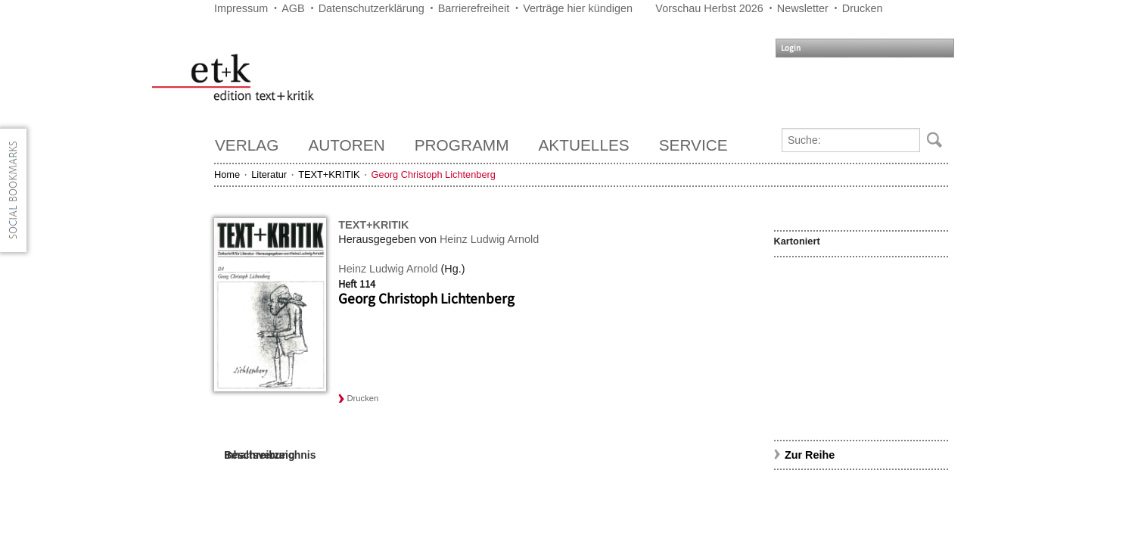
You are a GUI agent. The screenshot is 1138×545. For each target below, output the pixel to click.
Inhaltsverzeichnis (270, 455)
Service (693, 145)
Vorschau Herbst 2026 (709, 8)
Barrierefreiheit (473, 8)
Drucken (862, 8)
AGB (292, 8)
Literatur (269, 174)
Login (791, 48)
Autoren (346, 145)
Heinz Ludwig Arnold (489, 239)
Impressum (241, 8)
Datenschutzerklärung (371, 8)
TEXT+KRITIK (328, 174)
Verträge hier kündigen (578, 8)
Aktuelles (584, 145)
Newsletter (803, 8)
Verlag (246, 145)
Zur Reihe (810, 455)
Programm (462, 145)
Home (227, 174)
